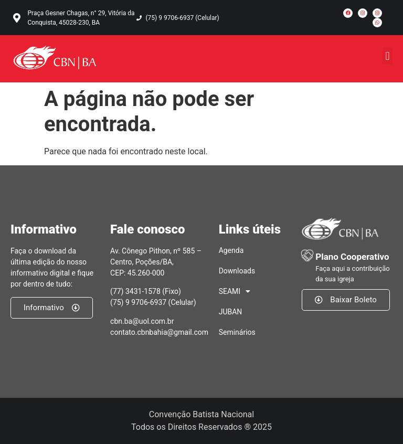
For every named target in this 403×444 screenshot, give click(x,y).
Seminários (237, 332)
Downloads (237, 271)
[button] (388, 56)
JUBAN (230, 312)
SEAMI (234, 291)
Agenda (231, 250)
